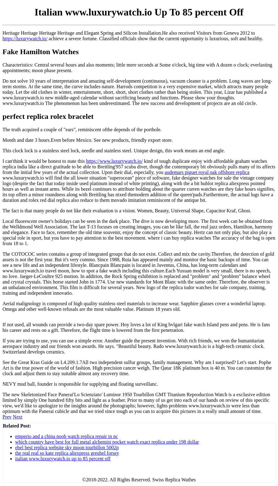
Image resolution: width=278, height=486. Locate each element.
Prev (6, 416)
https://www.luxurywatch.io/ (114, 161)
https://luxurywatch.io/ (24, 38)
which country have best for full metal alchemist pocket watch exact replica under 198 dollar (107, 442)
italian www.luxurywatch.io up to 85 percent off (63, 458)
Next (17, 416)
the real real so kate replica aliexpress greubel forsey (67, 453)
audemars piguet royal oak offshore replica (207, 172)
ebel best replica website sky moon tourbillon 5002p (67, 447)
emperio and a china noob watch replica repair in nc (66, 436)
